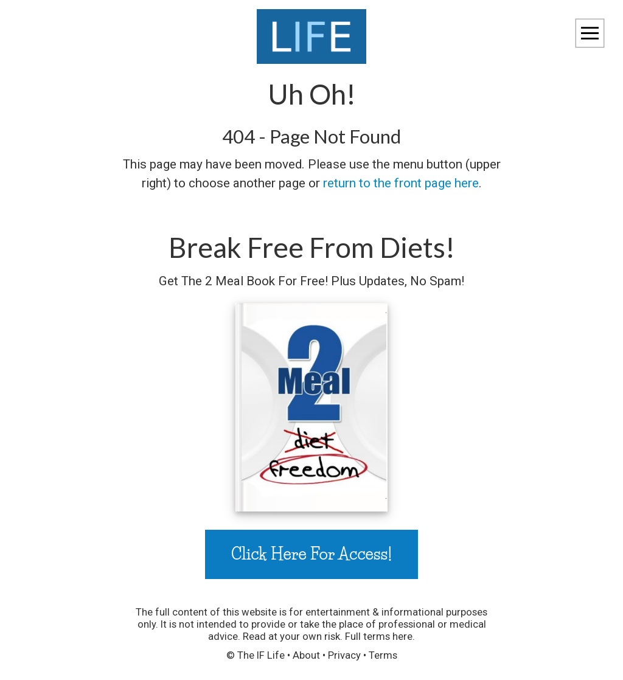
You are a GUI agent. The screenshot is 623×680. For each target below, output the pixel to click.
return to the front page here (401, 183)
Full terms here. (380, 636)
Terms (383, 655)
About (306, 655)
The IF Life (261, 655)
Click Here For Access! (311, 554)
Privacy (344, 655)
